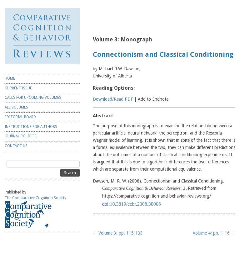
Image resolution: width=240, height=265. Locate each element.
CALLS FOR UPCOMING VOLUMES (33, 97)
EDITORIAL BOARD (20, 117)
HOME (10, 78)
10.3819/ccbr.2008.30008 (135, 204)
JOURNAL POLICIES (21, 136)
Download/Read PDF (113, 99)
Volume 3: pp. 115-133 (118, 233)
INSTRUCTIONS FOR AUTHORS (31, 127)
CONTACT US (16, 146)
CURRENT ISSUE (18, 88)
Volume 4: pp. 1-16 (214, 233)
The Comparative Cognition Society (35, 198)
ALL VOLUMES (16, 107)
